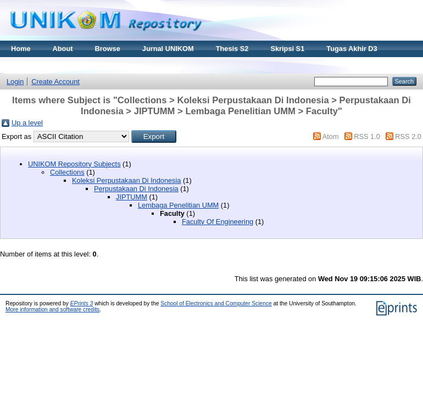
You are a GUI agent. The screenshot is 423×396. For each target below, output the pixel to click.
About (63, 48)
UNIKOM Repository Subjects (74, 164)
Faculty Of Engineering (217, 221)
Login (15, 81)
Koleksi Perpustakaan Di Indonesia (126, 180)
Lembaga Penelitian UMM (178, 205)
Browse (107, 48)
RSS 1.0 (367, 136)
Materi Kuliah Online (45, 65)
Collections (67, 172)
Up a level (27, 123)
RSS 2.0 (408, 136)
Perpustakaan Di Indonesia (136, 189)
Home (21, 48)
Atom (330, 136)
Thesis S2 (232, 48)
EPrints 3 (81, 303)
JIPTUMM (131, 197)
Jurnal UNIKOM (168, 48)
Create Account (55, 81)
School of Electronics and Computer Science (216, 303)
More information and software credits (52, 309)
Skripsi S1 (287, 48)
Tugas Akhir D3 (351, 48)
